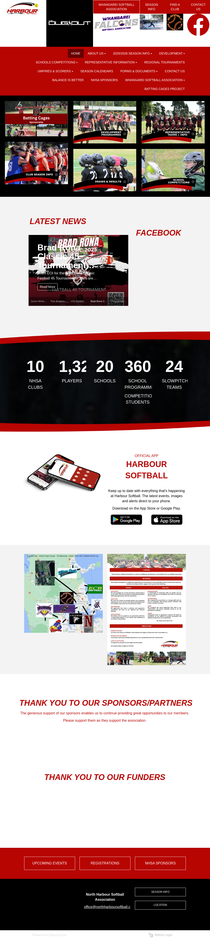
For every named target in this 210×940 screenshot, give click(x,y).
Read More (47, 287)
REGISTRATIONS (105, 863)
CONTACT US (198, 7)
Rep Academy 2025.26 (63, 301)
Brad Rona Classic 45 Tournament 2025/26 (61, 256)
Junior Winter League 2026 (45, 301)
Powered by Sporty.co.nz (49, 935)
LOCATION (160, 905)
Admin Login (160, 935)
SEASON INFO (151, 7)
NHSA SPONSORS (160, 863)
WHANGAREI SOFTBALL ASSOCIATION (116, 7)
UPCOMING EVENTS (49, 863)
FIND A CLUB (175, 7)
